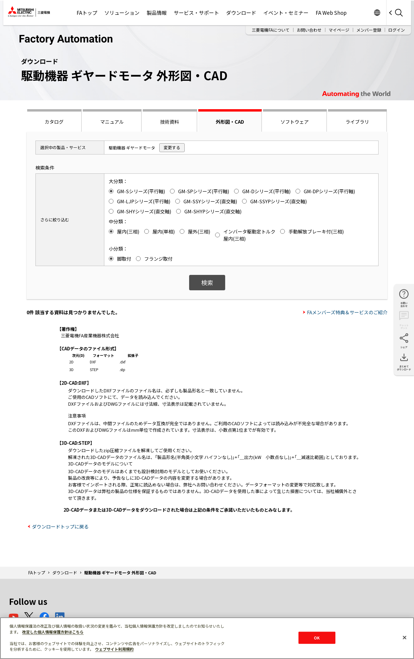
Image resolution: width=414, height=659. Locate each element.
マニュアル (112, 121)
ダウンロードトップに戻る (60, 526)
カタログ (54, 121)
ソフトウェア (294, 121)
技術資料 (169, 121)
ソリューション (121, 12)
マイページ (339, 30)
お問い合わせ (309, 30)
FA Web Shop (331, 12)
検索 (207, 282)
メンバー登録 (368, 30)
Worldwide (377, 12)
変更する (172, 147)
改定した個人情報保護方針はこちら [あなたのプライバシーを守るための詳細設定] (53, 632)
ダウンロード (241, 12)
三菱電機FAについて (271, 30)
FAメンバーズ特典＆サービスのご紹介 (347, 312)
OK (317, 637)
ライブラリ (357, 121)
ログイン (396, 30)
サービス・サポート (196, 12)
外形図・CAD (230, 121)
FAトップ (87, 12)
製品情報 (157, 12)
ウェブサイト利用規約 (114, 649)
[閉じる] (404, 637)
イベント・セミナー (286, 12)
